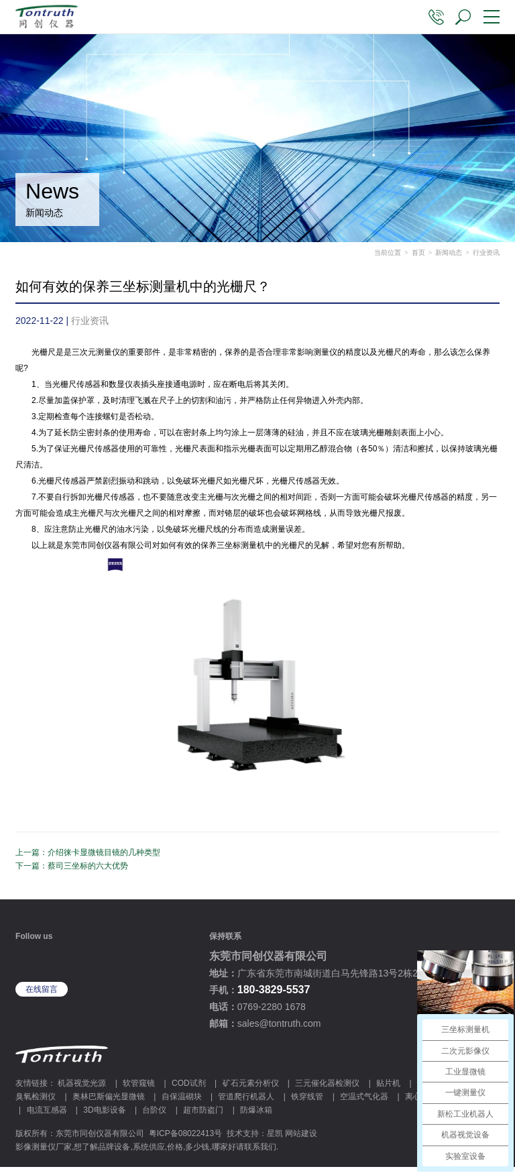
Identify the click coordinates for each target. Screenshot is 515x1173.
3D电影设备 (104, 1116)
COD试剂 (189, 1089)
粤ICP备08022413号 (185, 1139)
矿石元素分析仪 (251, 1089)
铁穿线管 (307, 1102)
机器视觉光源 (82, 1089)
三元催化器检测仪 (327, 1089)
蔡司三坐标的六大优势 (88, 872)
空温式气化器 (364, 1102)
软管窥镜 (139, 1089)
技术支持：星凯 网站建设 (272, 1139)
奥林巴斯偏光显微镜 (108, 1102)
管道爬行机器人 (246, 1102)
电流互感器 (47, 1116)
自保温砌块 (182, 1102)
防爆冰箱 (256, 1116)
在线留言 (41, 995)
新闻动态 (448, 258)
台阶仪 (154, 1116)
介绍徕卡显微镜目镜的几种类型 (104, 858)
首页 (418, 258)
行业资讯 (486, 258)
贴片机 (388, 1089)
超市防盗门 (203, 1116)
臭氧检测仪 (35, 1102)
